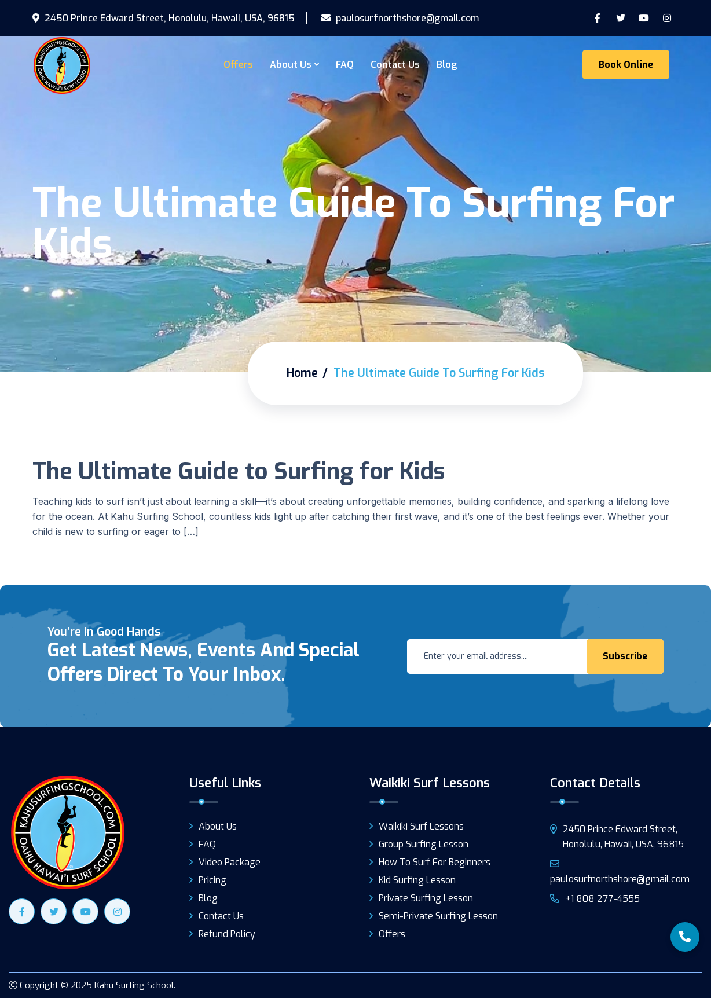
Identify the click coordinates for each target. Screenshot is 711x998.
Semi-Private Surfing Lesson (438, 916)
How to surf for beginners (434, 862)
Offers (238, 64)
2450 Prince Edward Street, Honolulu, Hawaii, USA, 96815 (163, 18)
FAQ (345, 64)
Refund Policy (227, 934)
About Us (290, 64)
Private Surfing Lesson (426, 898)
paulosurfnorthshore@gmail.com (400, 18)
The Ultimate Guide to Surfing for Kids (238, 471)
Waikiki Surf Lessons (421, 826)
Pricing (212, 880)
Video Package (230, 862)
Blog (447, 64)
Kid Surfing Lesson (417, 880)
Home (302, 373)
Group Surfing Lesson (423, 844)
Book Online (626, 64)
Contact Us (395, 64)
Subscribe (625, 656)
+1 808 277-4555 (595, 899)
